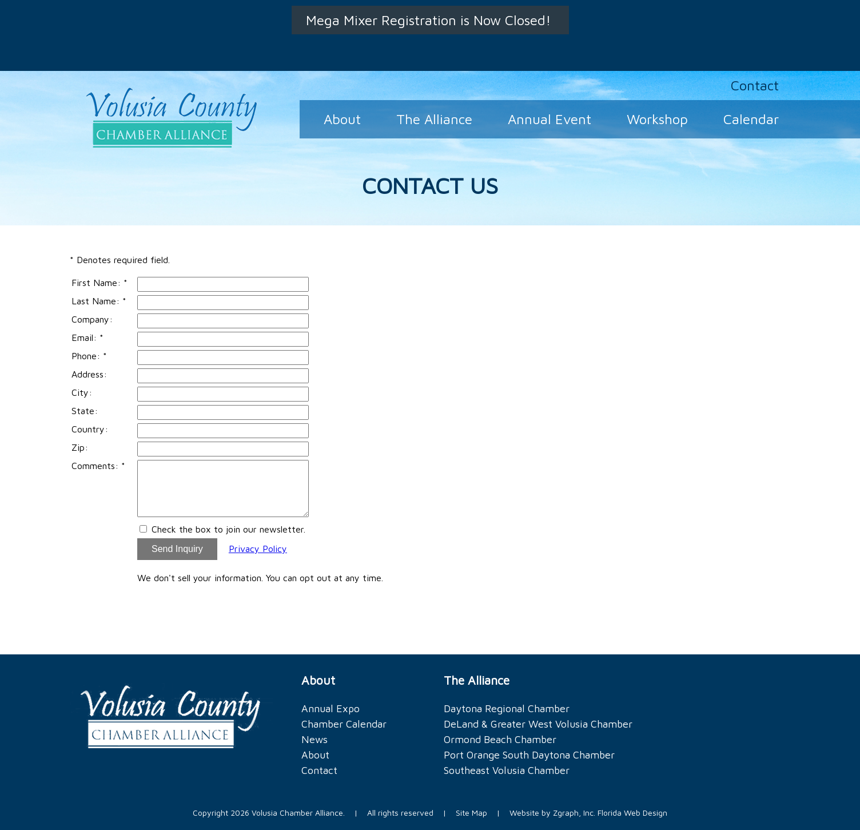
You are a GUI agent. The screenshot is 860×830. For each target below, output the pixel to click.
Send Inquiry (177, 549)
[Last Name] (223, 302)
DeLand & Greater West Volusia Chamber (538, 724)
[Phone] (223, 357)
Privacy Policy (258, 548)
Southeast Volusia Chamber (507, 770)
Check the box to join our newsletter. (228, 529)
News (314, 739)
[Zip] (223, 449)
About (342, 119)
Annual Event (549, 119)
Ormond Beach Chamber (500, 739)
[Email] (223, 339)
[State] (223, 412)
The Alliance (434, 119)
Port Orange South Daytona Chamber (529, 755)
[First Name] (223, 284)
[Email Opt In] (143, 529)
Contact (755, 85)
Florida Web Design (632, 812)
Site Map (471, 812)
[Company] (223, 320)
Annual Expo (330, 708)
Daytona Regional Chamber (507, 708)
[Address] (223, 375)
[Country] (223, 430)
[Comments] (223, 488)
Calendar (751, 119)
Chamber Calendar (344, 724)
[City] (223, 394)
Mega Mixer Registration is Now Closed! (430, 20)
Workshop (657, 119)
